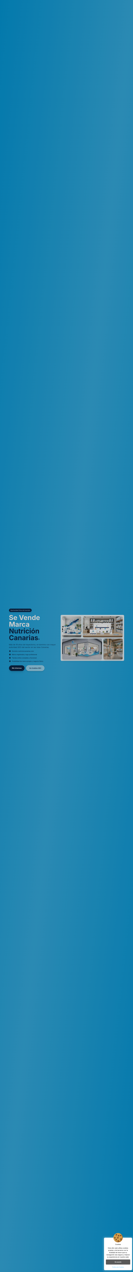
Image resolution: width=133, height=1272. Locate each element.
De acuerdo (118, 1262)
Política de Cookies (118, 1267)
